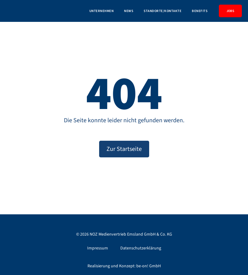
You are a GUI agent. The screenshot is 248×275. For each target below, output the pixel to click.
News (128, 11)
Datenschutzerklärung (140, 248)
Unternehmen (101, 11)
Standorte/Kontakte (162, 11)
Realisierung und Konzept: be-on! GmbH (124, 266)
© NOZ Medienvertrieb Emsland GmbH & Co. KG (124, 234)
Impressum (97, 248)
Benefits (199, 11)
